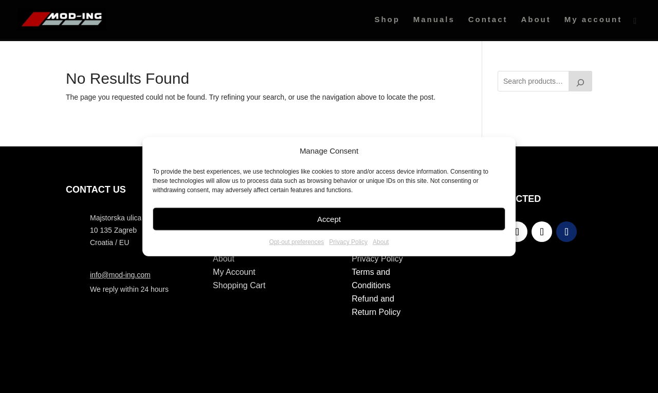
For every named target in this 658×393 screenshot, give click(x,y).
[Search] (580, 81)
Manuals (434, 20)
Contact (488, 20)
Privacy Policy (348, 242)
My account (593, 20)
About (381, 242)
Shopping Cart (239, 285)
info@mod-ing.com (120, 275)
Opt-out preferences (296, 242)
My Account (234, 272)
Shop (387, 20)
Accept (329, 219)
